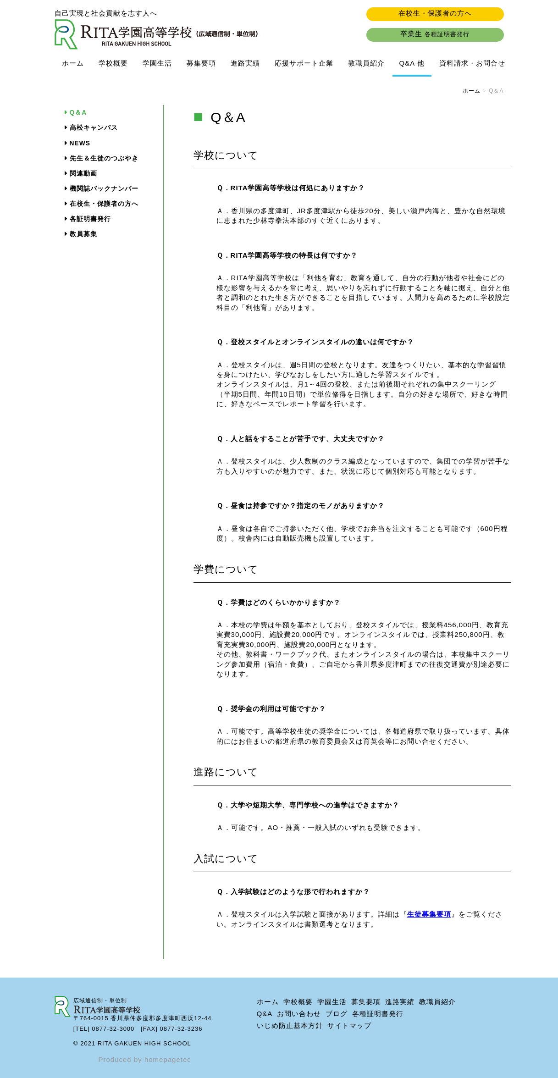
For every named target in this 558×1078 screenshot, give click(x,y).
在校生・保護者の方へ (435, 13)
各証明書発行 (90, 219)
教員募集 (83, 234)
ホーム (73, 63)
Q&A (265, 1013)
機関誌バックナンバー (104, 188)
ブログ (337, 1013)
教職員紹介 (366, 63)
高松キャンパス (94, 127)
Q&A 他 (412, 63)
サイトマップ (349, 1025)
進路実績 (245, 63)
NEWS (80, 143)
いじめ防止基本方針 (290, 1025)
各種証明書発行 (377, 1013)
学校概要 (113, 63)
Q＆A (78, 112)
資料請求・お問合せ (472, 63)
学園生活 (157, 63)
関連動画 (83, 173)
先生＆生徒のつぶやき (104, 158)
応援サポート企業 (304, 63)
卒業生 (435, 34)
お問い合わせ (299, 1013)
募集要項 (201, 63)
